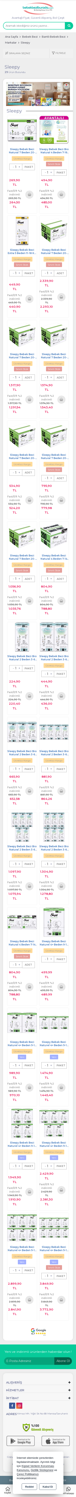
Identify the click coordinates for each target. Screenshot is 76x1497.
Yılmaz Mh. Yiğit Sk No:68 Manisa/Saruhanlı (42, 1413)
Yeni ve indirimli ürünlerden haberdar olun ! (38, 1352)
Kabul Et (48, 1486)
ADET (60, 273)
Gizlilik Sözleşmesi (42, 1470)
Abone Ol (63, 1361)
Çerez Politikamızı (28, 1474)
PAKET (29, 166)
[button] (59, 53)
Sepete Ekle (29, 194)
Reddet (29, 1486)
